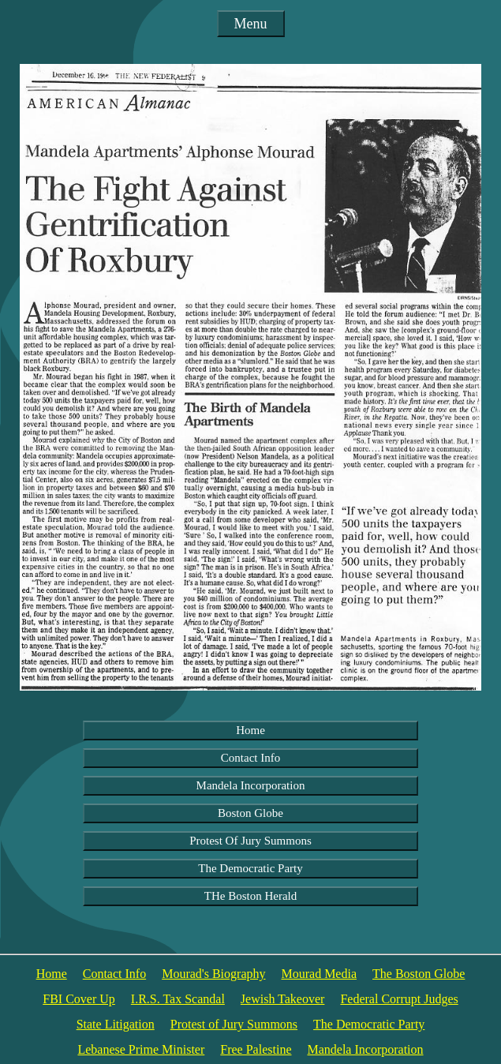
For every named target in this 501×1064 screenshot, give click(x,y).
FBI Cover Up (79, 999)
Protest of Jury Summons (233, 1024)
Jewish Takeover (283, 999)
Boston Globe (250, 813)
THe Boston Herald (250, 896)
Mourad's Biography (213, 973)
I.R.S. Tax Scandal (178, 999)
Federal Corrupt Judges (399, 999)
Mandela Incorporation (250, 785)
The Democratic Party (250, 868)
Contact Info (250, 757)
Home (250, 730)
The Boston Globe (418, 973)
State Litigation (116, 1024)
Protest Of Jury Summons (250, 840)
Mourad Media (319, 973)
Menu (250, 24)
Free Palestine (255, 1049)
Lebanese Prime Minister (140, 1049)
